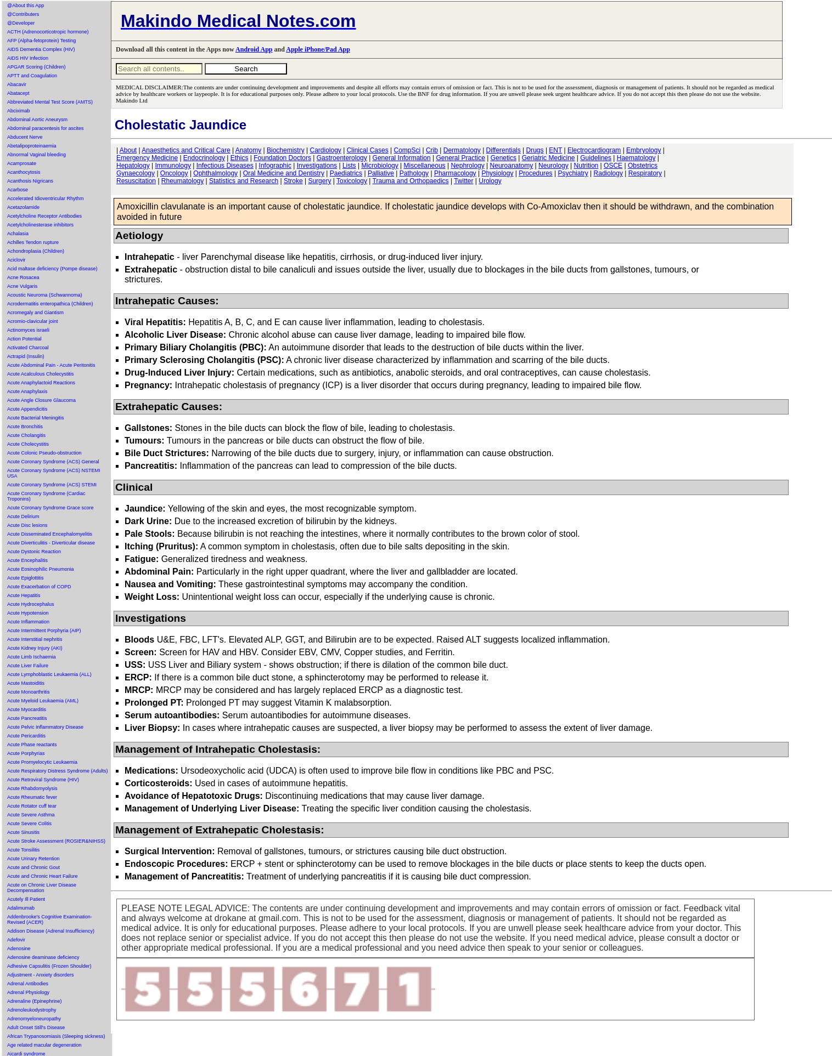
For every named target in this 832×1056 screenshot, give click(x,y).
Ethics (240, 158)
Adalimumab (21, 908)
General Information (402, 158)
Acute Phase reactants (32, 744)
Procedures (535, 173)
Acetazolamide (23, 207)
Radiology (608, 173)
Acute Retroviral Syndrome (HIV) (43, 779)
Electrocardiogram (594, 150)
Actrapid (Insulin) (25, 356)
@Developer (21, 23)
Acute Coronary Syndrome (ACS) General (53, 461)
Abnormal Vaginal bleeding (36, 154)
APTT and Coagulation (32, 75)
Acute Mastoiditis (25, 683)
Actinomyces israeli (28, 330)
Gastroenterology (342, 158)
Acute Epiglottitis (25, 578)
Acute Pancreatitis (27, 718)
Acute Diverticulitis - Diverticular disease (51, 543)
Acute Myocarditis (26, 709)
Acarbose (17, 189)
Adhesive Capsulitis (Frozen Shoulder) (49, 966)
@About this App (25, 5)
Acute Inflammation (28, 621)
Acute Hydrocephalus (30, 604)
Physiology (497, 173)
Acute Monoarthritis (28, 692)
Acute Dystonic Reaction (34, 551)
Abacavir (16, 84)
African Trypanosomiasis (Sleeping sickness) (56, 1036)
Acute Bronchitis (25, 426)
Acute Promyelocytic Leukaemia (42, 762)
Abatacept (18, 93)
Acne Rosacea (23, 277)
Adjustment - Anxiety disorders (40, 975)
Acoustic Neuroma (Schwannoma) (44, 295)
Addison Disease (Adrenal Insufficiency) (50, 931)
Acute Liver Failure (27, 665)
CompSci (406, 150)
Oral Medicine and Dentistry (283, 173)
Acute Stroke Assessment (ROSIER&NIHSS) (56, 841)
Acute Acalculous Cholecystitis (40, 374)
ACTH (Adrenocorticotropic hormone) (48, 32)
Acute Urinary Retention (33, 858)
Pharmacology (455, 173)
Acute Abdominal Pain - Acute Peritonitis (51, 365)
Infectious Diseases (225, 165)
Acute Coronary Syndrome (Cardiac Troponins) (46, 496)
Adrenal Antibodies (27, 983)
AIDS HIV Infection (27, 58)
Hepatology (133, 165)
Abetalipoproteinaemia (32, 146)
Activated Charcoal (28, 347)
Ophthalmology (215, 173)
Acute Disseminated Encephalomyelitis (49, 534)
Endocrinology (204, 158)
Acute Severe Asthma (31, 814)
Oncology (174, 173)
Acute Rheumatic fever (32, 797)
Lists (349, 165)
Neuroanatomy (511, 165)
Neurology (553, 165)
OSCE (613, 165)
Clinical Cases (368, 150)
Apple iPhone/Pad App (318, 49)
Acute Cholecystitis (28, 444)
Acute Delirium (23, 516)
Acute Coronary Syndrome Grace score (50, 507)
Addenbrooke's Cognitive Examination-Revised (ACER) (49, 919)
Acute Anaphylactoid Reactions (41, 382)
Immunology (173, 165)
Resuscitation (136, 181)
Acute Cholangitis (26, 435)
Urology (490, 181)
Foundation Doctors (282, 158)
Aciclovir (16, 260)
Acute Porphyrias (26, 753)
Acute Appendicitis (27, 409)
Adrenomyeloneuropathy (34, 1018)
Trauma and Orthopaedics (411, 181)
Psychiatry (573, 173)
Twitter (463, 181)
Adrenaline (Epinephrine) (34, 1001)
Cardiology (325, 150)
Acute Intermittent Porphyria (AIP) (44, 630)
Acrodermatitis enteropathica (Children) (50, 303)
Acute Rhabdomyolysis (32, 788)
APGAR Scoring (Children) (36, 67)
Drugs (535, 150)
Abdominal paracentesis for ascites (45, 128)
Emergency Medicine (147, 158)
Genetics (503, 158)
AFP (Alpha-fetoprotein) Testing (41, 40)
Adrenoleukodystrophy (32, 1010)
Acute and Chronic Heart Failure (42, 876)
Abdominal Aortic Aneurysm (37, 119)
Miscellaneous (425, 165)
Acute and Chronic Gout (33, 867)
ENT (555, 150)
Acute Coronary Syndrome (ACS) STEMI (52, 484)
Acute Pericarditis (26, 736)
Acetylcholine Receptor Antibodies (44, 216)
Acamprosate (21, 163)
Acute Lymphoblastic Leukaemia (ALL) (49, 674)
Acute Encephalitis (27, 560)
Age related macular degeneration (44, 1045)
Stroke (293, 181)
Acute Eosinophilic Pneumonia (40, 569)
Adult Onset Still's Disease (36, 1027)
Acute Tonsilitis (23, 850)
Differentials (503, 150)
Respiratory (645, 173)
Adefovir (16, 940)
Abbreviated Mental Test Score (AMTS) (50, 102)
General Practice (460, 158)
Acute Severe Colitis (29, 823)
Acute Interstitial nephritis (35, 639)
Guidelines (595, 158)
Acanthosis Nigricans (30, 181)
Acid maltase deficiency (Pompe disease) (52, 268)
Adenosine (19, 948)
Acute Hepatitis (24, 595)
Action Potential (24, 339)
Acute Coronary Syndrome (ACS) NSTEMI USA (53, 473)
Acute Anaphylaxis (27, 391)
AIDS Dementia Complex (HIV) (41, 49)
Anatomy (248, 150)
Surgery (319, 181)
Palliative (381, 173)
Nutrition (586, 165)
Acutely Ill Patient (26, 899)
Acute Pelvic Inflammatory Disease (45, 727)
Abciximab (18, 110)
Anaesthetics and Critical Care (186, 150)
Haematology (636, 158)
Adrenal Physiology (28, 992)
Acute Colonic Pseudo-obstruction (44, 453)
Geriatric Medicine (548, 158)
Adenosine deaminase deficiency (43, 957)
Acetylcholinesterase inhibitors (40, 225)
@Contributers (23, 14)
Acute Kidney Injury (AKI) (35, 648)
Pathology (414, 173)
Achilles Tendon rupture (33, 242)
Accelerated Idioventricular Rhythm (45, 198)
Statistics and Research (243, 181)
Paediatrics (346, 173)
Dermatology (462, 150)
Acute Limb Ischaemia (31, 657)
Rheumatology (182, 181)
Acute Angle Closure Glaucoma (41, 400)
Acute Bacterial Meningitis (35, 418)
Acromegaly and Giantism (35, 312)
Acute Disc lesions (27, 525)
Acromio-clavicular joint (32, 321)
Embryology (643, 150)
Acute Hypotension (28, 613)
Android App (253, 49)
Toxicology (351, 181)
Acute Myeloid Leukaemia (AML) (42, 700)
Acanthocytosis (24, 172)
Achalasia (18, 233)
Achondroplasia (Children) (35, 251)
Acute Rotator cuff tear (32, 806)
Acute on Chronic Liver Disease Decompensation (41, 887)
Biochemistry (286, 150)
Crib (432, 150)
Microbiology (379, 165)
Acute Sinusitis (23, 832)
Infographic (275, 165)
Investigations (317, 165)
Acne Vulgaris (22, 286)
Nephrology (467, 165)
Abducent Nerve (25, 137)
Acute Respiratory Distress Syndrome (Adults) (57, 771)
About (128, 150)
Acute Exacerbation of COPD (39, 586)
